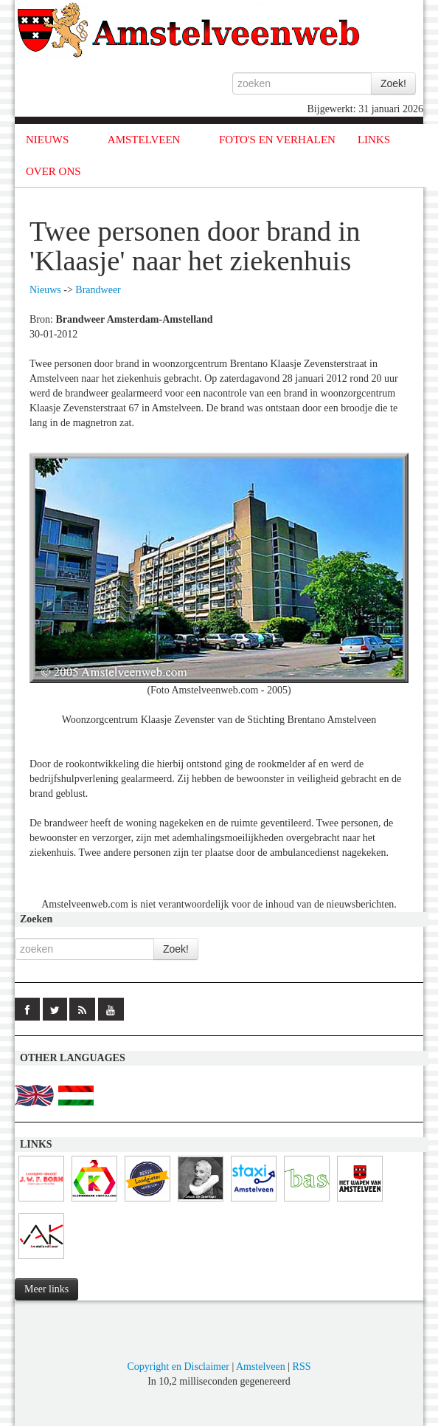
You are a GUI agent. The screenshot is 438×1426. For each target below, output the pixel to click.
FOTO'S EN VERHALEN (277, 139)
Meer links (46, 1289)
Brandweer (97, 289)
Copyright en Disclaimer (178, 1366)
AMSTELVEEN (144, 139)
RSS (302, 1366)
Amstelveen (260, 1366)
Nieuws (45, 289)
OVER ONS (53, 171)
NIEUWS (47, 139)
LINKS (374, 139)
